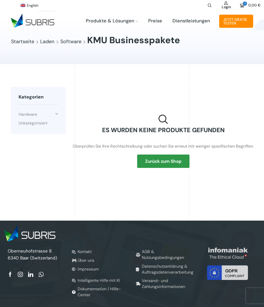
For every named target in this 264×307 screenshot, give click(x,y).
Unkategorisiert (33, 123)
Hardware (28, 114)
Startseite (22, 41)
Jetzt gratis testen (235, 21)
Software (70, 41)
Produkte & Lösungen (112, 21)
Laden (47, 41)
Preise (155, 21)
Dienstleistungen (191, 21)
